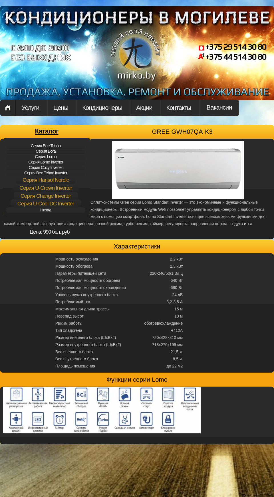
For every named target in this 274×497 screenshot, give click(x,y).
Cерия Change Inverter (46, 196)
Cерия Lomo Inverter (45, 161)
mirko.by (135, 59)
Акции (144, 107)
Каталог (46, 131)
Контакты (178, 107)
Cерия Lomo (46, 156)
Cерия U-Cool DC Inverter (45, 204)
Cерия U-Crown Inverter (45, 188)
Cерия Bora (46, 151)
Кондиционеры (102, 107)
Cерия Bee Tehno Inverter (45, 172)
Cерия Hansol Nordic (45, 180)
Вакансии (219, 107)
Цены (60, 107)
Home (7, 108)
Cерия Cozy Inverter (46, 167)
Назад (45, 209)
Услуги (30, 107)
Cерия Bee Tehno (46, 145)
